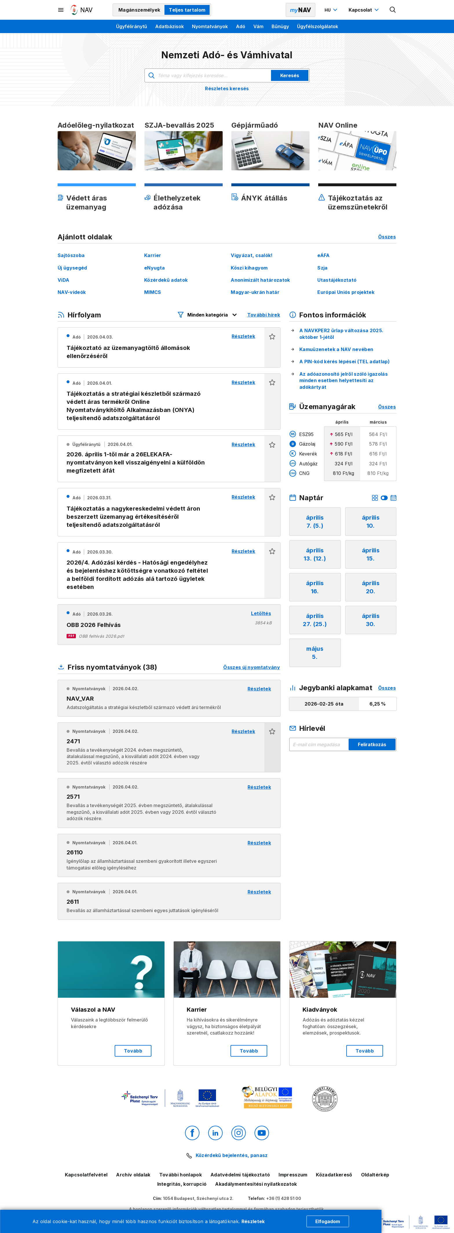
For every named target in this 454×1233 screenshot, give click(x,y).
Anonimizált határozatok (260, 280)
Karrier (152, 255)
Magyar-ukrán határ (255, 292)
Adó (240, 26)
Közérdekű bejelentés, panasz (232, 1155)
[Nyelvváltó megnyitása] (331, 10)
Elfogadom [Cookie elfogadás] (327, 1221)
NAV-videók (72, 292)
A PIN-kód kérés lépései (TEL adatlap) (344, 361)
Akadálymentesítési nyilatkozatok (256, 1184)
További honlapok (180, 1175)
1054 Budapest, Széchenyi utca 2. (198, 1198)
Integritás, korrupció (182, 1184)
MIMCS (152, 292)
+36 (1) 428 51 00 (283, 1198)
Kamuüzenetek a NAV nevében (336, 349)
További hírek (263, 315)
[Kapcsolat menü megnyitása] (364, 10)
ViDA (63, 280)
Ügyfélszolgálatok (317, 26)
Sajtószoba (71, 255)
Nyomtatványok (210, 26)
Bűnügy (280, 26)
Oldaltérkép (375, 1175)
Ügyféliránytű (131, 26)
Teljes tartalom (187, 10)
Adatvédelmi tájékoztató (240, 1175)
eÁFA (323, 255)
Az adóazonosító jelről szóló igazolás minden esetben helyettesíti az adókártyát (343, 380)
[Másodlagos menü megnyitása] (61, 9)
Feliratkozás (372, 744)
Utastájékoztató (336, 280)
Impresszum (293, 1175)
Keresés (289, 75)
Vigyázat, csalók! (251, 255)
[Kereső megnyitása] (392, 9)
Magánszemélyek (139, 10)
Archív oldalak (133, 1175)
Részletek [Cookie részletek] (253, 1221)
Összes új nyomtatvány (251, 667)
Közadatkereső (334, 1175)
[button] (272, 347)
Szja (322, 268)
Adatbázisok (169, 26)
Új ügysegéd (72, 268)
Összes (387, 237)
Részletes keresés (227, 88)
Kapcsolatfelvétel (86, 1175)
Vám (258, 26)
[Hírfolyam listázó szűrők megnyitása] (207, 314)
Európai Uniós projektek (345, 292)
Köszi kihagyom (249, 268)
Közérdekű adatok (166, 280)
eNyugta (154, 268)
